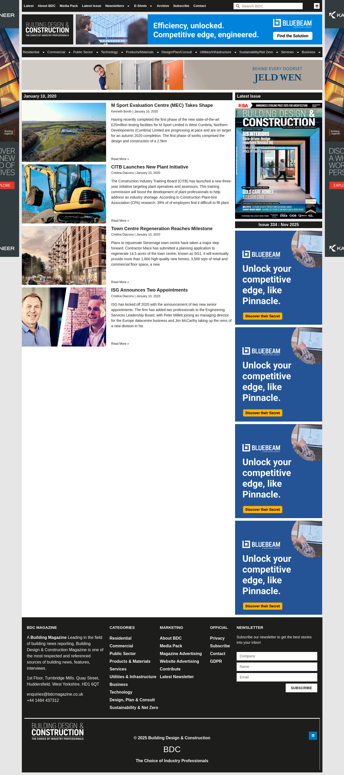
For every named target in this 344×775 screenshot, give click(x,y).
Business (311, 52)
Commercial (59, 52)
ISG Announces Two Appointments (149, 290)
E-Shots (143, 6)
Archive (163, 6)
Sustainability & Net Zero (134, 707)
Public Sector (86, 52)
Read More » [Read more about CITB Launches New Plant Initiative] (120, 220)
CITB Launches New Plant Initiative (149, 167)
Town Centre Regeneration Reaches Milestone (162, 228)
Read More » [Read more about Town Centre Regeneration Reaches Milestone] (120, 282)
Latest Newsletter (177, 677)
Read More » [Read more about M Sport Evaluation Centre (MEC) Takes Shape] (120, 159)
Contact (199, 6)
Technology (112, 52)
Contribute (170, 669)
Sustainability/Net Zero (259, 52)
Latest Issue (91, 6)
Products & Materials (130, 661)
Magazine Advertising (181, 653)
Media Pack (69, 6)
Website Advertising (179, 661)
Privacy (217, 638)
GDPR (216, 661)
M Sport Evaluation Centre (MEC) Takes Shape (162, 105)
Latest (29, 6)
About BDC (46, 6)
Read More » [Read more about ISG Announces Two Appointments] (120, 344)
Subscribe (181, 6)
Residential (34, 52)
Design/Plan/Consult (180, 52)
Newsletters (117, 6)
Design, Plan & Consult (132, 700)
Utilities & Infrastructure (133, 677)
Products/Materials (143, 52)
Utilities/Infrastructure (218, 52)
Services (290, 52)
